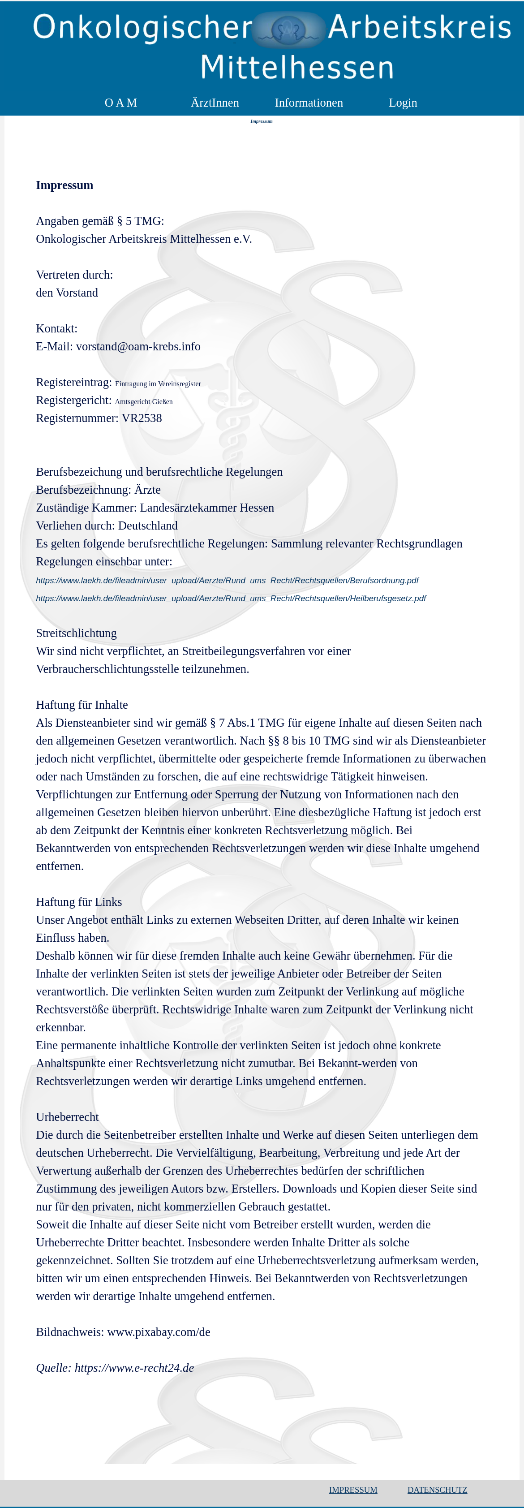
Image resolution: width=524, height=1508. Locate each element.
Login (403, 102)
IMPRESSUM (353, 1490)
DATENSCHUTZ (438, 1490)
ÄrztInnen (215, 102)
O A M (121, 102)
